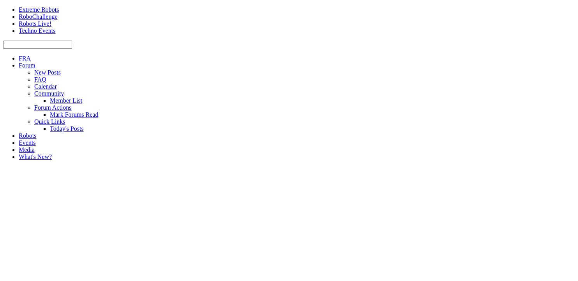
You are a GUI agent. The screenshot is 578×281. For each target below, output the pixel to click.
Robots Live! (35, 23)
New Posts (47, 72)
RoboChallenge (38, 16)
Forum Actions (53, 107)
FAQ (40, 79)
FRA (25, 58)
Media (27, 149)
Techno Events (37, 30)
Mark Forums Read (74, 114)
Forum (27, 65)
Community (49, 93)
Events (27, 142)
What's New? (35, 156)
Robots (27, 135)
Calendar (45, 86)
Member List (66, 100)
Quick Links (49, 121)
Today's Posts (67, 128)
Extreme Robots (39, 9)
